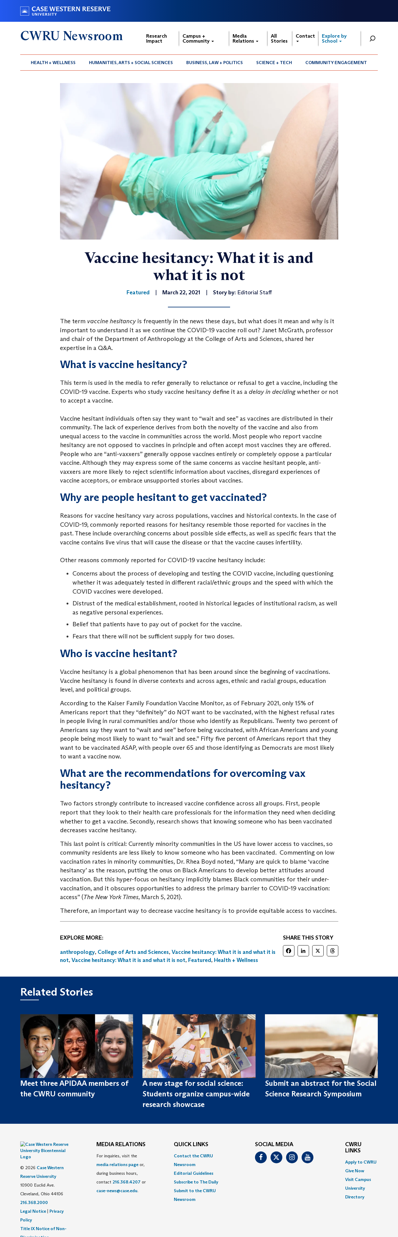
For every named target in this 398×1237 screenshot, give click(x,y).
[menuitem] (53, 62)
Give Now (354, 1171)
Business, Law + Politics (214, 62)
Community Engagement (336, 62)
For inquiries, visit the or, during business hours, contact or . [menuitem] (121, 1173)
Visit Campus (358, 1179)
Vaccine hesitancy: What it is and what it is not (128, 960)
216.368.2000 (34, 1187)
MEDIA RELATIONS (121, 1144)
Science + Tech (274, 62)
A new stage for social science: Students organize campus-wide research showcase (196, 1094)
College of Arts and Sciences (133, 952)
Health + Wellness (53, 62)
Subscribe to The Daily (196, 1182)
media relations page (117, 1164)
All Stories (279, 38)
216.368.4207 (127, 1182)
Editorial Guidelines (193, 1173)
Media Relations (245, 38)
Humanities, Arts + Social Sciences (131, 62)
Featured (199, 960)
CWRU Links (353, 1147)
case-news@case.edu (116, 1190)
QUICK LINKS (191, 1144)
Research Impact (156, 38)
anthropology (77, 952)
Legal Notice (33, 1195)
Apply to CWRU (361, 1162)
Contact (305, 37)
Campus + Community (198, 38)
